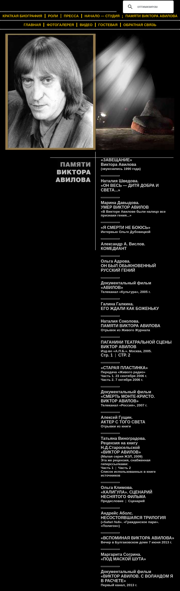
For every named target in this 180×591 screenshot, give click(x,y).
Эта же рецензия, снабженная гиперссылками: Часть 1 (126, 464)
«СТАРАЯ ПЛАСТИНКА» (124, 372)
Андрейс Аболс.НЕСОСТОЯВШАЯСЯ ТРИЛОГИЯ (133, 519)
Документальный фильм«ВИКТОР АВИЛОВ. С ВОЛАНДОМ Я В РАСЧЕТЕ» (137, 578)
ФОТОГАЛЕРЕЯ (60, 25)
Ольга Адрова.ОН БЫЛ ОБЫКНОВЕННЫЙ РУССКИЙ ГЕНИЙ (128, 265)
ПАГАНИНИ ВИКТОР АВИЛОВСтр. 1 (136, 348)
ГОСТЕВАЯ (108, 25)
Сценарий (136, 501)
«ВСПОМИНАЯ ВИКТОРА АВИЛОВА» (137, 540)
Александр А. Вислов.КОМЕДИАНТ (123, 246)
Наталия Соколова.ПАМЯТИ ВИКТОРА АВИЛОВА (130, 325)
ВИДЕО (86, 25)
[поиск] (147, 7)
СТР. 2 (124, 355)
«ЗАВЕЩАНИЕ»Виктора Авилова (121, 164)
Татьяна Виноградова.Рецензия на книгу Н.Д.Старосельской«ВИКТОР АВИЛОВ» (123, 447)
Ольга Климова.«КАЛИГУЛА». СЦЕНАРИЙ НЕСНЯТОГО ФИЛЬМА (126, 494)
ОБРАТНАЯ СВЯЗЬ (139, 25)
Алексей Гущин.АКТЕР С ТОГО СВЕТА (123, 421)
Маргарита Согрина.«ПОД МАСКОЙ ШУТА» (123, 556)
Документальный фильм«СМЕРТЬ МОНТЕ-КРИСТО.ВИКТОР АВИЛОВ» (128, 398)
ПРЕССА (71, 16)
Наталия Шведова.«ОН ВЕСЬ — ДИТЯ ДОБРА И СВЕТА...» (130, 185)
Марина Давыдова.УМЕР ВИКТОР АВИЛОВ (133, 209)
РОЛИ (53, 16)
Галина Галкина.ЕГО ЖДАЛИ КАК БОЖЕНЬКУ (130, 306)
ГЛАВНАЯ (32, 25)
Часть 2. (122, 380)
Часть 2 (124, 468)
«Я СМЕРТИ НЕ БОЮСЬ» (126, 229)
